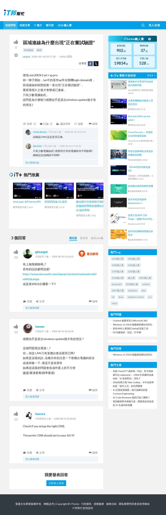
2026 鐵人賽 (65, 25)
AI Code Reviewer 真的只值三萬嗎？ (131, 397)
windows (132, 290)
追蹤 (78, 123)
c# (113, 297)
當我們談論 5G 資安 (56, 201)
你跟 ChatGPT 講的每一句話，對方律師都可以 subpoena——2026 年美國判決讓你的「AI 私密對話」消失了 (133, 375)
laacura (40, 414)
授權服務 (99, 503)
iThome (75, 503)
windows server (136, 297)
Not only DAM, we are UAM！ (139, 118)
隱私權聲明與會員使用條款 (134, 503)
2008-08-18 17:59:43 (70, 146)
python (146, 284)
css (150, 297)
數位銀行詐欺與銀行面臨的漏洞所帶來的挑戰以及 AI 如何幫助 (90, 205)
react (114, 303)
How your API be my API (27, 201)
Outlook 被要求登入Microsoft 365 (130, 320)
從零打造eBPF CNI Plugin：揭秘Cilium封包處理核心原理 (140, 217)
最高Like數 (97, 237)
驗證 (39, 50)
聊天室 (50, 25)
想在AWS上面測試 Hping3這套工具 (130, 328)
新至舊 (84, 237)
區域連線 (28, 50)
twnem (39, 326)
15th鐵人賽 (118, 258)
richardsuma (40, 131)
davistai (37, 145)
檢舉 (93, 123)
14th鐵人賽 (134, 265)
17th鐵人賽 (118, 271)
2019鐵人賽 (145, 277)
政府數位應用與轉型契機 (140, 186)
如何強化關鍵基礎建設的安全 (140, 233)
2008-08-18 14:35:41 (75, 132)
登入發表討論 (32, 162)
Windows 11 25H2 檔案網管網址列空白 (132, 324)
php (144, 290)
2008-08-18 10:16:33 (62, 256)
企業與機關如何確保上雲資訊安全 (140, 102)
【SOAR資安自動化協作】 (139, 169)
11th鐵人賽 (118, 277)
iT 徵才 (38, 25)
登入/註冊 (154, 25)
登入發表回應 (32, 307)
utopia (26, 56)
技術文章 (25, 25)
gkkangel (41, 252)
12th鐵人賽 (134, 271)
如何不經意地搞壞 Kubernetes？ (137, 201)
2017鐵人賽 (118, 290)
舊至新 (73, 237)
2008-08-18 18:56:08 (62, 331)
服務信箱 (111, 503)
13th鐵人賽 (118, 265)
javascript (117, 284)
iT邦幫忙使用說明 (82, 508)
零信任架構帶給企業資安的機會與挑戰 (140, 153)
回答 (29, 123)
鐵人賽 (131, 277)
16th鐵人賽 (134, 258)
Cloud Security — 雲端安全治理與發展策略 (140, 134)
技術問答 (10, 25)
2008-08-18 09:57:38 (43, 56)
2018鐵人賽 (132, 284)
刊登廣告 (86, 503)
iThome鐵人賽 (137, 39)
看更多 (151, 75)
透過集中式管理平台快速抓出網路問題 (140, 83)
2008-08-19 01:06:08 (65, 418)
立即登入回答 (56, 483)
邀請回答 (63, 123)
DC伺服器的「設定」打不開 (127, 332)
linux (121, 297)
